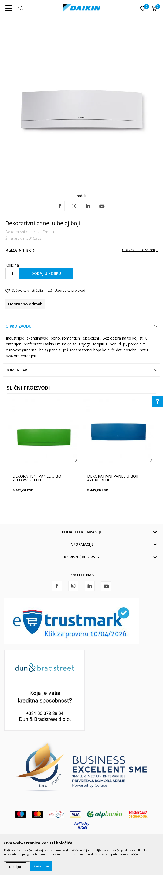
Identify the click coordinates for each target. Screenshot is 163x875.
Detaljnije (16, 866)
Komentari (17, 369)
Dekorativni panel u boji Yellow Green (37, 478)
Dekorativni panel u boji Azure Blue (112, 478)
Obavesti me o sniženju (140, 250)
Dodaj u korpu (46, 273)
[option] (81, 109)
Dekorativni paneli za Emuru (29, 231)
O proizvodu (19, 326)
